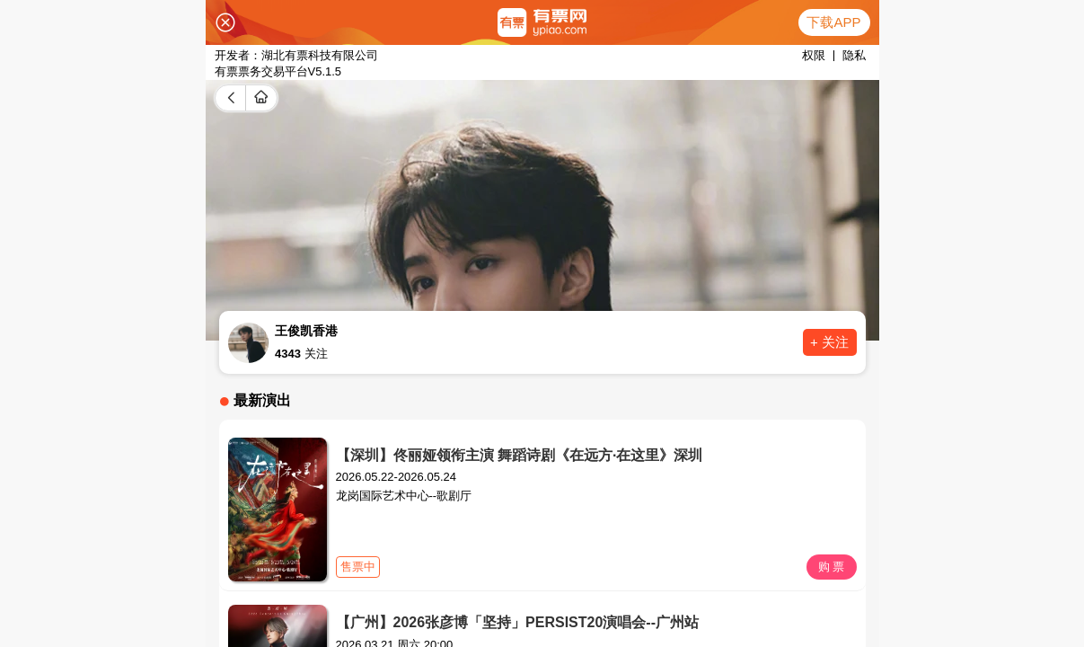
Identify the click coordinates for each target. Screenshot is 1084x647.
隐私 (854, 55)
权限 (813, 55)
